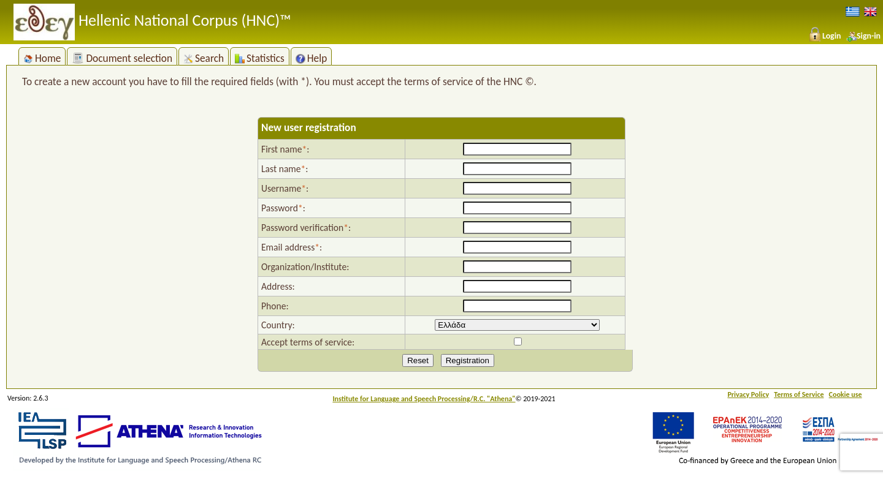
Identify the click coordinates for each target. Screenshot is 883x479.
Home (42, 58)
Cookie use (845, 394)
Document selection (122, 58)
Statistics (260, 58)
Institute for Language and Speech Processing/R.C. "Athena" (423, 398)
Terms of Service (799, 394)
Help (311, 58)
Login (824, 36)
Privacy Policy (748, 394)
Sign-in (864, 36)
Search (203, 58)
